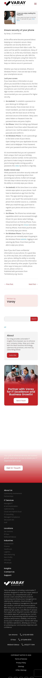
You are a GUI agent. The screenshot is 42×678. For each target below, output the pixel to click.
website (23, 239)
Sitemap (21, 666)
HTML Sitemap (21, 670)
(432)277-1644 (29, 645)
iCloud (26, 225)
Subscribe (12, 355)
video (17, 166)
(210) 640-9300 (28, 635)
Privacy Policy (21, 663)
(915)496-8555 (26, 640)
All (5, 327)
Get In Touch (21, 401)
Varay (8, 33)
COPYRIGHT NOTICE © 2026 (21, 655)
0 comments (16, 33)
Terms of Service (21, 659)
